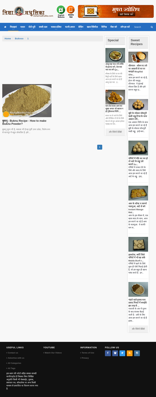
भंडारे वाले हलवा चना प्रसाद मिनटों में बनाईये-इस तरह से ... (137, 302)
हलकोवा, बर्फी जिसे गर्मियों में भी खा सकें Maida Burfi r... (136, 257)
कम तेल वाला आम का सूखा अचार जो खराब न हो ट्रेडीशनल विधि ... (114, 109)
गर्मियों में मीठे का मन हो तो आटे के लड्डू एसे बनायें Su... (138, 161)
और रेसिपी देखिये (115, 132)
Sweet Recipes (137, 42)
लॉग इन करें (125, 27)
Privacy (85, 358)
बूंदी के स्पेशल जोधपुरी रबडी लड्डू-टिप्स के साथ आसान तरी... (137, 116)
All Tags (11, 368)
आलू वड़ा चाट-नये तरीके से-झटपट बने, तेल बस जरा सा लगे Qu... (115, 67)
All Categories (14, 363)
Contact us (13, 353)
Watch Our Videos (53, 353)
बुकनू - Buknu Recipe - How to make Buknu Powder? (24, 122)
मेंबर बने (113, 27)
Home (8, 38)
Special (113, 40)
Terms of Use (88, 353)
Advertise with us (16, 358)
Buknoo (19, 38)
